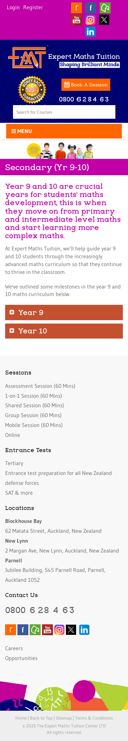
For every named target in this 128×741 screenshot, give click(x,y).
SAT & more (19, 492)
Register (33, 7)
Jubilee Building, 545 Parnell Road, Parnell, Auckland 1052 (55, 570)
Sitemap (64, 718)
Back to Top (41, 718)
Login (13, 7)
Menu (21, 131)
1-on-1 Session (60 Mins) (33, 395)
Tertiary (14, 463)
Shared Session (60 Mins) (34, 405)
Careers (14, 648)
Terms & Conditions (94, 718)
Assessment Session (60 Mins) (40, 385)
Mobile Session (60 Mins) (34, 425)
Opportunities (21, 658)
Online (12, 434)
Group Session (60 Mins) (33, 415)
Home (21, 718)
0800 (40, 609)
